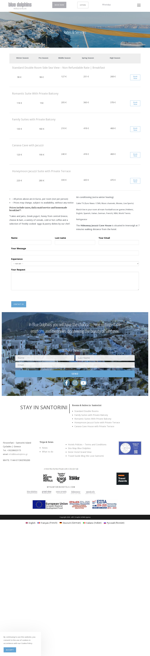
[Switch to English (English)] (30, 522)
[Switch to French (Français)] (47, 522)
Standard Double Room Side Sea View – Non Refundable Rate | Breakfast (58, 67)
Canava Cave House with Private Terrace (94, 426)
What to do (47, 451)
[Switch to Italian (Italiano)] (92, 522)
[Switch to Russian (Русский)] (114, 522)
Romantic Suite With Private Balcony (35, 93)
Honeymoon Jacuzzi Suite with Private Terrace (41, 171)
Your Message (18, 248)
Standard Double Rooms (86, 411)
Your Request (18, 269)
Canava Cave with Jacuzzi (28, 145)
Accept (10, 650)
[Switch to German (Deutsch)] (70, 522)
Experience (17, 259)
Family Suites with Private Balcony (34, 119)
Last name (60, 237)
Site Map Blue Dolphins (79, 448)
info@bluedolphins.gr (18, 454)
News (45, 447)
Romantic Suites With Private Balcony (92, 418)
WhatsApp (106, 4)
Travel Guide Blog (76, 455)
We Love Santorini (95, 455)
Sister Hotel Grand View (79, 452)
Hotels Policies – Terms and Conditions (87, 444)
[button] (139, 4)
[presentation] (29, 296)
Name (14, 237)
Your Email (104, 237)
